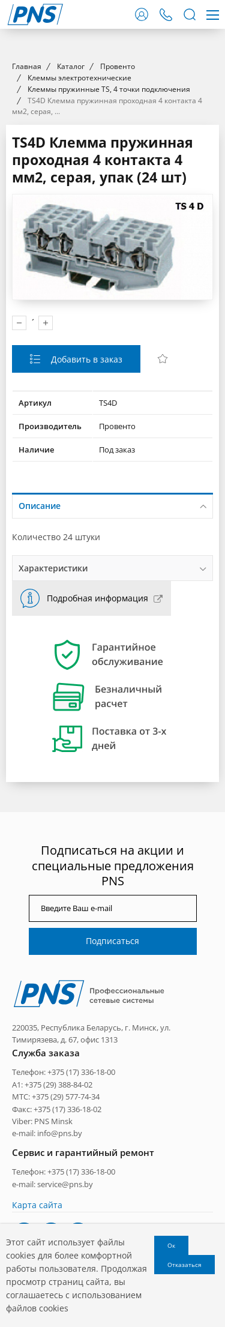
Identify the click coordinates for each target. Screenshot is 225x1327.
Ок (171, 1245)
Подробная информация (97, 815)
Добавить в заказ (85, 576)
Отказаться (184, 1264)
